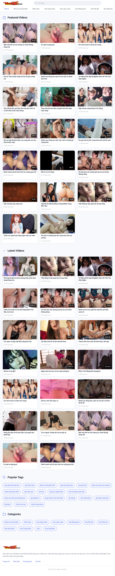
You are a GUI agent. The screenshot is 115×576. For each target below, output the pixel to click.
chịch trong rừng (37, 504)
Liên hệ (37, 561)
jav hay (41, 492)
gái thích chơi (29, 485)
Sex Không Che (80, 9)
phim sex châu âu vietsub (101, 485)
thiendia (7, 504)
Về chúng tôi (27, 561)
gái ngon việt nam (102, 498)
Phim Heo (36, 9)
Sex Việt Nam (50, 528)
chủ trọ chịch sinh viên (76, 492)
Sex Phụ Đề (95, 9)
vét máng (71, 498)
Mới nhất (16, 561)
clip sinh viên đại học (12, 485)
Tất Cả (6, 9)
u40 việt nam (28, 492)
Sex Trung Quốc (25, 528)
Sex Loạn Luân (65, 9)
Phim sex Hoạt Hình (21, 9)
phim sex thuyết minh (47, 485)
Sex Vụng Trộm (49, 9)
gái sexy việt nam (67, 485)
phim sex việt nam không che (15, 498)
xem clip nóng (85, 498)
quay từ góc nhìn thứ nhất (54, 498)
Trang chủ (6, 561)
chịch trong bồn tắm (12, 492)
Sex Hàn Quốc (9, 528)
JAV (38, 528)
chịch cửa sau (21, 504)
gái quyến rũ (35, 498)
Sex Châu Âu (108, 9)
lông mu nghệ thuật (56, 492)
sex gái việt (82, 485)
